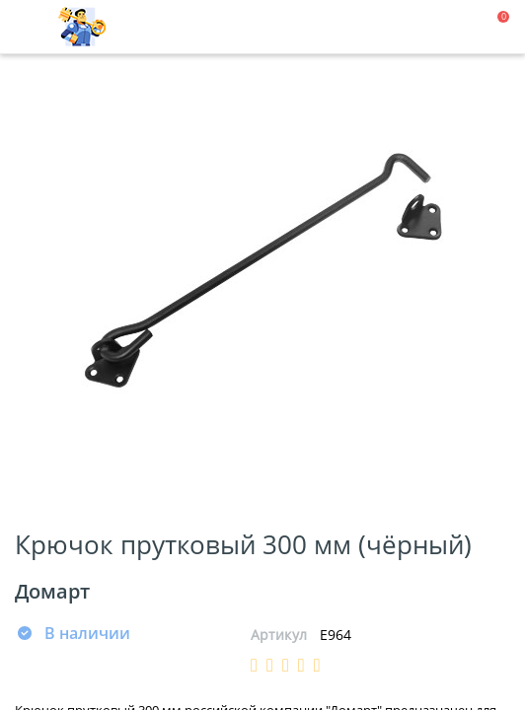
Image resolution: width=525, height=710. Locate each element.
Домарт (52, 591)
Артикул (279, 634)
